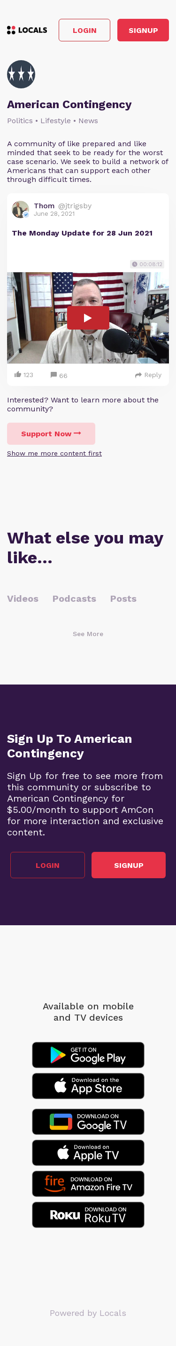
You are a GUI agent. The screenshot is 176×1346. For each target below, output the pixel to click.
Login (85, 30)
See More (88, 634)
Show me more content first (54, 453)
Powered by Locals (88, 1313)
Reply (148, 374)
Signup (143, 30)
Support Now (51, 433)
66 (59, 375)
